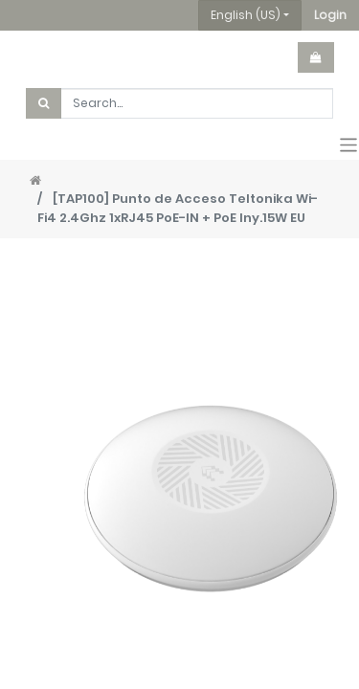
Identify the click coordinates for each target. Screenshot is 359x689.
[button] (330, 15)
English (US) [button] (245, 15)
